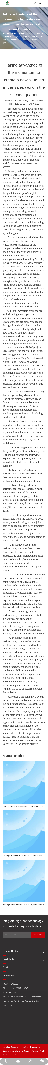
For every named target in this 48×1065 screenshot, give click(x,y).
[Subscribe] (38, 935)
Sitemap (34, 1050)
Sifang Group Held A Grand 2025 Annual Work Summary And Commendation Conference (24, 855)
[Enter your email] (16, 935)
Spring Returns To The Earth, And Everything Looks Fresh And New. (24, 806)
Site (37, 103)
